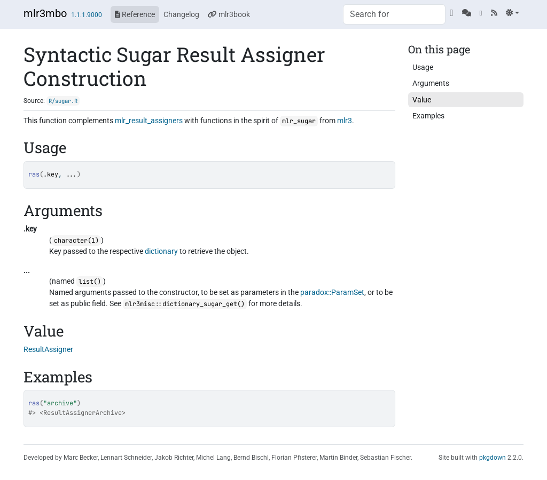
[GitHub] (451, 12)
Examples (428, 115)
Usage (422, 67)
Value (421, 99)
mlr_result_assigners (149, 120)
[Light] (512, 12)
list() (90, 281)
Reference (135, 14)
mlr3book (229, 14)
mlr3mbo (45, 13)
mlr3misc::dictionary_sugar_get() (185, 304)
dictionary (161, 251)
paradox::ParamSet (332, 292)
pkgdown (492, 457)
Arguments (430, 83)
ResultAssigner (48, 349)
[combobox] (394, 14)
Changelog (181, 14)
